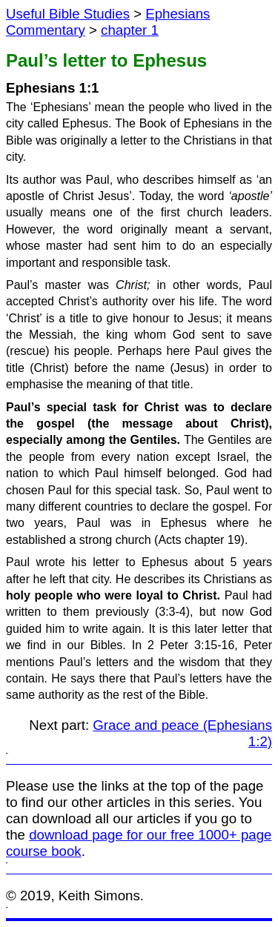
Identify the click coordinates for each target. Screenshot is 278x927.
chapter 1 (130, 30)
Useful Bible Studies (68, 13)
